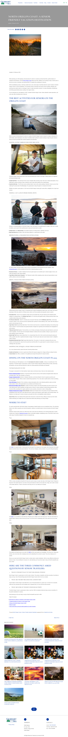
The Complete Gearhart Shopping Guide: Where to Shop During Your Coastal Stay (13, 683)
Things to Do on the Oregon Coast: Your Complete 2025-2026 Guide (54, 682)
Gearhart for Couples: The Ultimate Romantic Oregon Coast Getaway (53, 641)
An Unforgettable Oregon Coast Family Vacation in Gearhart (33, 640)
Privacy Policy (11, 724)
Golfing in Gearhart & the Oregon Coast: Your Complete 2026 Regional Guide (13, 641)
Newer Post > (57, 617)
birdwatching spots (13, 269)
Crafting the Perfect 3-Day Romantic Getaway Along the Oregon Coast (32, 683)
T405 (12, 447)
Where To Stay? (12, 604)
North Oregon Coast (27, 80)
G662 (12, 516)
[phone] (66, 3)
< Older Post (10, 617)
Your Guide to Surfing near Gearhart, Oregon (11, 703)
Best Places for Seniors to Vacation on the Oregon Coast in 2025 (22, 599)
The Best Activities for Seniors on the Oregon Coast (19, 601)
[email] (64, 3)
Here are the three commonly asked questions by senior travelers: (22, 606)
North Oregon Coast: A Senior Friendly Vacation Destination (25, 612)
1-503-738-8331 (52, 725)
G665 (30, 552)
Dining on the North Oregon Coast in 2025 (17, 603)
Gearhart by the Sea (24, 413)
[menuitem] (21, 3)
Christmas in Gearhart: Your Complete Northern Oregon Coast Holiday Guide (33, 662)
